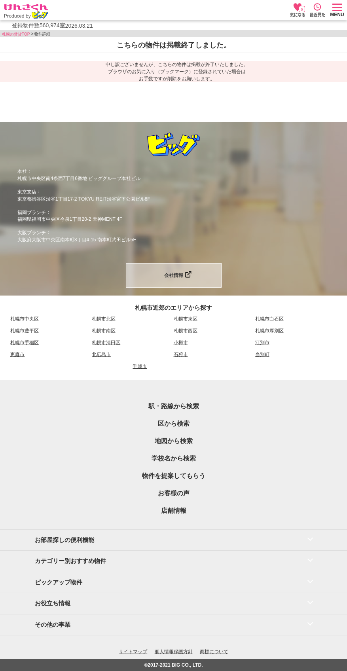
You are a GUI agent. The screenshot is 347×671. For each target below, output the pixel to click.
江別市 (262, 342)
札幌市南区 (104, 331)
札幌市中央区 (24, 319)
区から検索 (174, 423)
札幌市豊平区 (24, 331)
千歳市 (140, 366)
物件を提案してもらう (173, 475)
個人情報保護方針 (174, 651)
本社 (22, 171)
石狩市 (181, 354)
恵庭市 (17, 354)
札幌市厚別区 (269, 331)
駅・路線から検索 (173, 406)
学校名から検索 (174, 458)
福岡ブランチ (31, 212)
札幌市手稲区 (24, 342)
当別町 (262, 354)
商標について (214, 651)
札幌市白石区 (269, 319)
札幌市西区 (185, 331)
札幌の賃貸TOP (16, 34)
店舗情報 (173, 510)
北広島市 (101, 354)
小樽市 (181, 342)
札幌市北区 (104, 319)
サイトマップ (133, 651)
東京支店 (26, 192)
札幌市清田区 (106, 342)
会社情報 (173, 275)
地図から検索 (174, 441)
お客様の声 (174, 493)
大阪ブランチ (31, 232)
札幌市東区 (185, 319)
